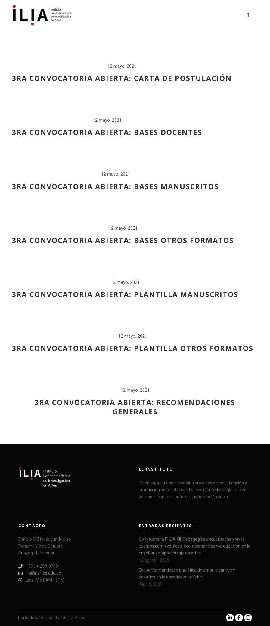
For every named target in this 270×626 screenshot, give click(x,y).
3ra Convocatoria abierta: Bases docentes (107, 132)
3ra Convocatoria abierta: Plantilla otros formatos (132, 348)
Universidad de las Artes (62, 617)
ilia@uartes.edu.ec (39, 573)
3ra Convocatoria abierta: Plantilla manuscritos (125, 294)
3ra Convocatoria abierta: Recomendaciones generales (135, 406)
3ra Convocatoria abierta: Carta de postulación (122, 78)
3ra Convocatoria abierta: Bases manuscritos (115, 186)
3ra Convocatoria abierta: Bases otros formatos (123, 240)
